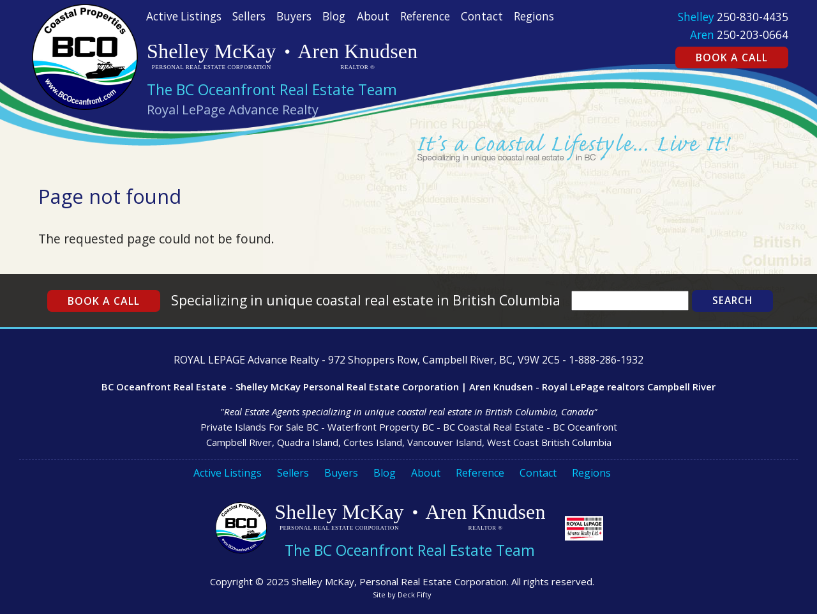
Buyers (293, 16)
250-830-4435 (752, 17)
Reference (425, 16)
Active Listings (183, 16)
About (373, 16)
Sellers (249, 16)
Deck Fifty (414, 594)
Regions (534, 16)
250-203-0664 (752, 34)
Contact (482, 16)
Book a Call (732, 57)
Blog (333, 16)
